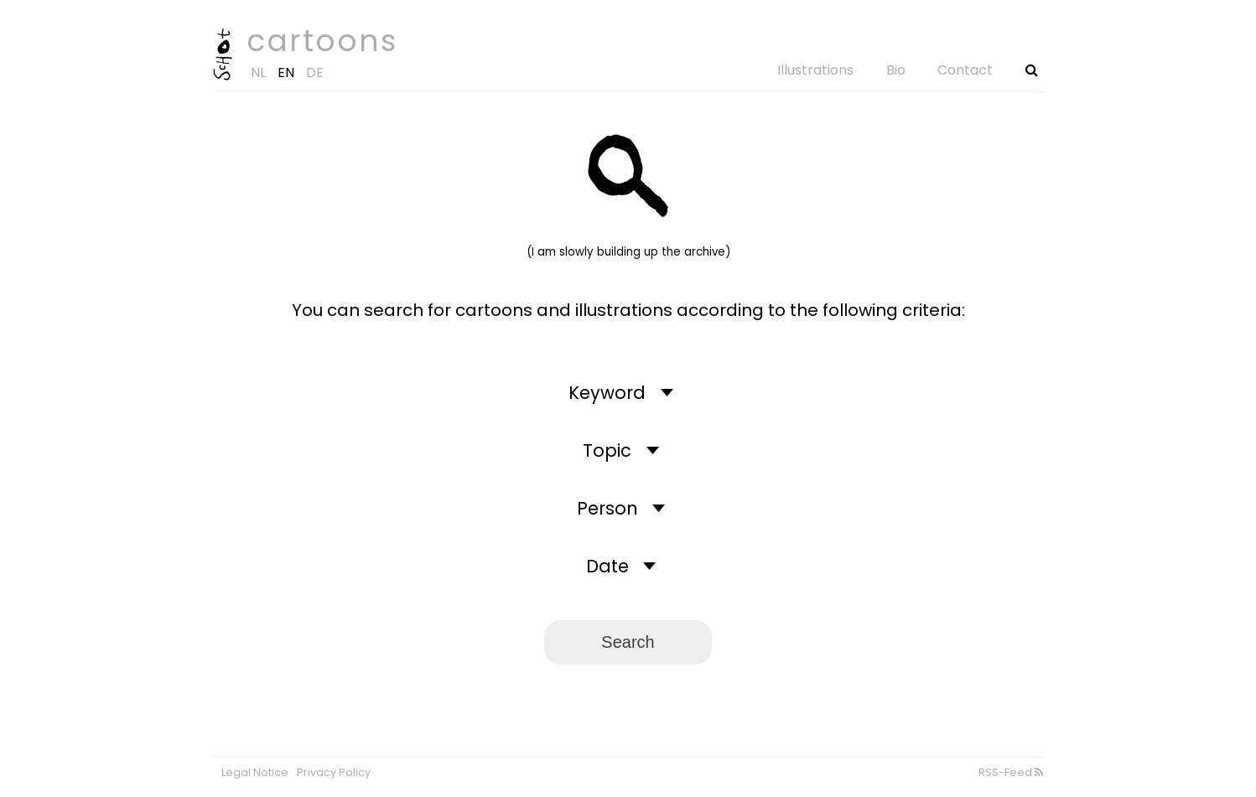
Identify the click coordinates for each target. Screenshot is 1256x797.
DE (315, 72)
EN (286, 72)
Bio (896, 70)
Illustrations (815, 70)
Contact (965, 70)
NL (258, 72)
